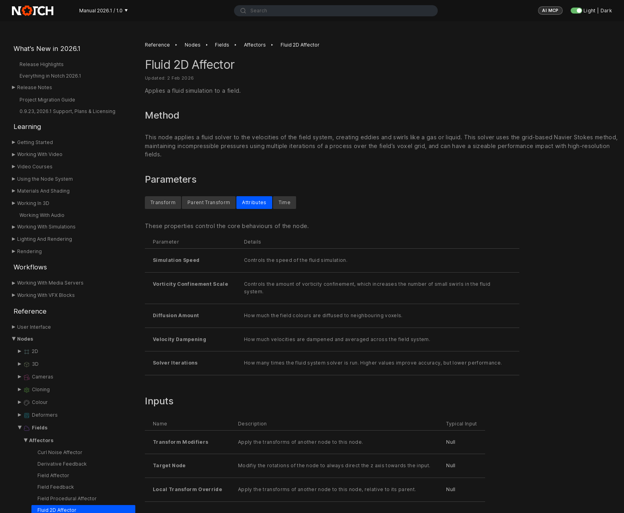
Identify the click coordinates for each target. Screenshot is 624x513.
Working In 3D (33, 203)
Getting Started (35, 142)
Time (285, 202)
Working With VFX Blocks (46, 295)
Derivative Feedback (62, 464)
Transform (163, 202)
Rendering (29, 251)
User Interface (34, 327)
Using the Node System (45, 179)
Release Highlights (42, 64)
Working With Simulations (46, 227)
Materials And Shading (43, 191)
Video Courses (35, 167)
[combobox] (336, 10)
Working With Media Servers (50, 283)
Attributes (254, 202)
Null (450, 442)
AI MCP (550, 10)
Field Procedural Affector (67, 498)
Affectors (41, 440)
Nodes (25, 339)
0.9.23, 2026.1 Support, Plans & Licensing (67, 111)
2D (30, 351)
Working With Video (39, 154)
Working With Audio (42, 215)
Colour (35, 402)
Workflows (30, 267)
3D (31, 364)
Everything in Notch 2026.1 (50, 76)
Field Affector (53, 475)
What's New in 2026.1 (47, 49)
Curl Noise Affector (59, 452)
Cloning (36, 390)
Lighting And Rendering (44, 239)
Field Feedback (55, 487)
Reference (30, 311)
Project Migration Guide (47, 100)
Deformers (40, 415)
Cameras (38, 377)
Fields (35, 428)
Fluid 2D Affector (300, 45)
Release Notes (34, 87)
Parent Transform (208, 202)
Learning (27, 127)
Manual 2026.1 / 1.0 (103, 11)
